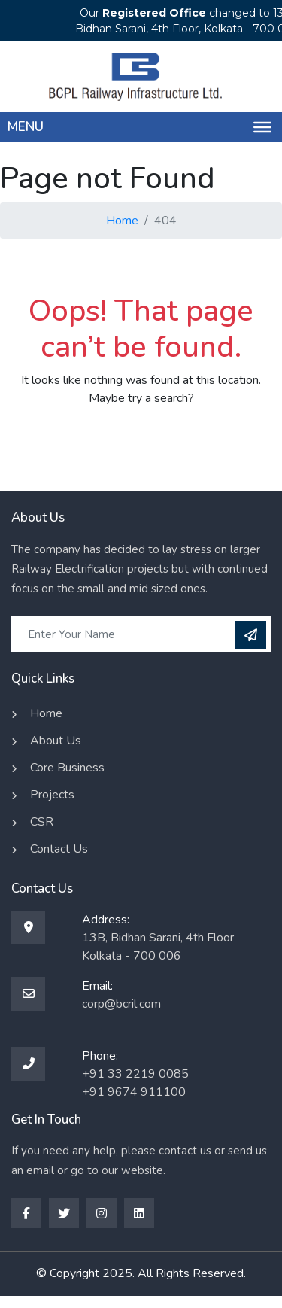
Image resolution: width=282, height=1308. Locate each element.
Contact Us (59, 849)
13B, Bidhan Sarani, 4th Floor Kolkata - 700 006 (158, 946)
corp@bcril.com (121, 1004)
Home (122, 220)
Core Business (67, 767)
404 (165, 220)
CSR (41, 822)
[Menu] (262, 127)
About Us (55, 740)
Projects (52, 794)
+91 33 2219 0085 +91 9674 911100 (135, 1083)
